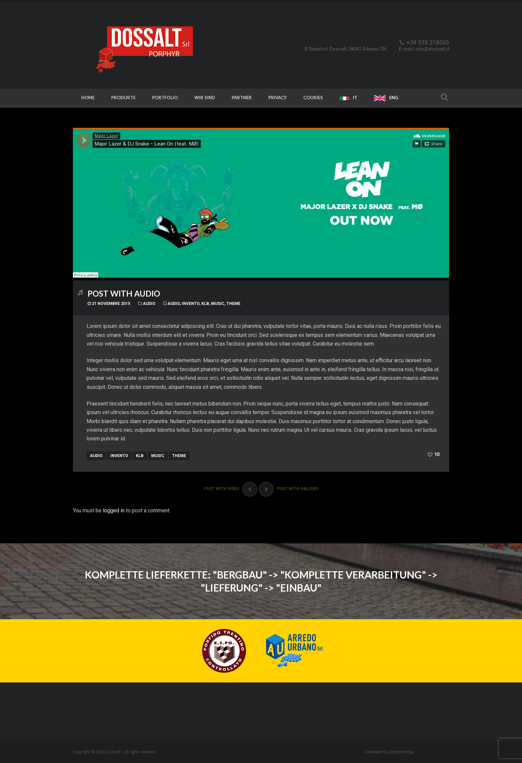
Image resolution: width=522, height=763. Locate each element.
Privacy (277, 97)
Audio (149, 303)
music (217, 303)
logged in (114, 510)
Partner (242, 97)
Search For (442, 96)
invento (190, 303)
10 (436, 454)
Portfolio (165, 97)
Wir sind (204, 97)
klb (205, 303)
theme (233, 303)
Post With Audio (124, 293)
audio (173, 303)
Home (88, 97)
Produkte (123, 97)
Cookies (313, 97)
